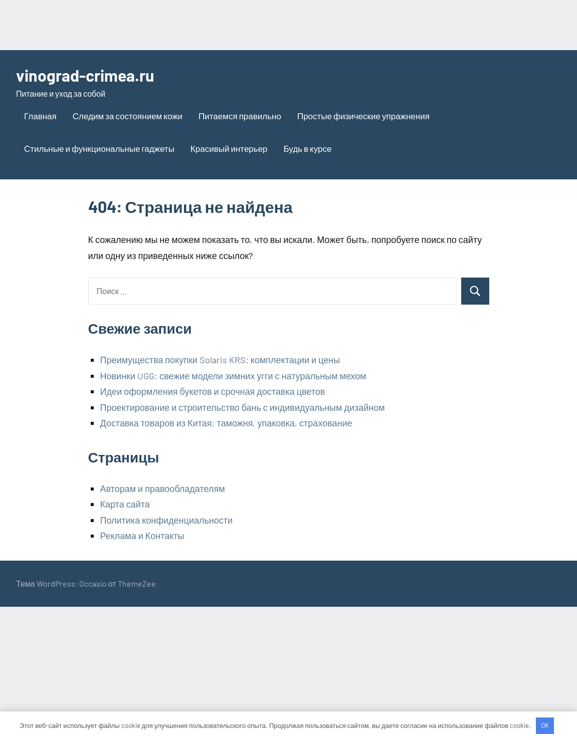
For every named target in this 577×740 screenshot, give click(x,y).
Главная (40, 116)
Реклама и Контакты (142, 535)
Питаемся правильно (240, 116)
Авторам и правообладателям (162, 488)
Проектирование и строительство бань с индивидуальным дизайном (242, 407)
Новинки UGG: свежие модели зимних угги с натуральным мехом (233, 375)
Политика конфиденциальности (166, 520)
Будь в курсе (308, 148)
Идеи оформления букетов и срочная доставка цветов (212, 391)
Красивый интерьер (229, 148)
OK (545, 725)
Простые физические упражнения (363, 116)
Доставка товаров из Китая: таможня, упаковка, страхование (226, 422)
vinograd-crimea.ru (85, 75)
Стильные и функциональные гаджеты (99, 148)
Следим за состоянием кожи (127, 116)
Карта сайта (125, 504)
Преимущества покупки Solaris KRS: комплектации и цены (220, 359)
